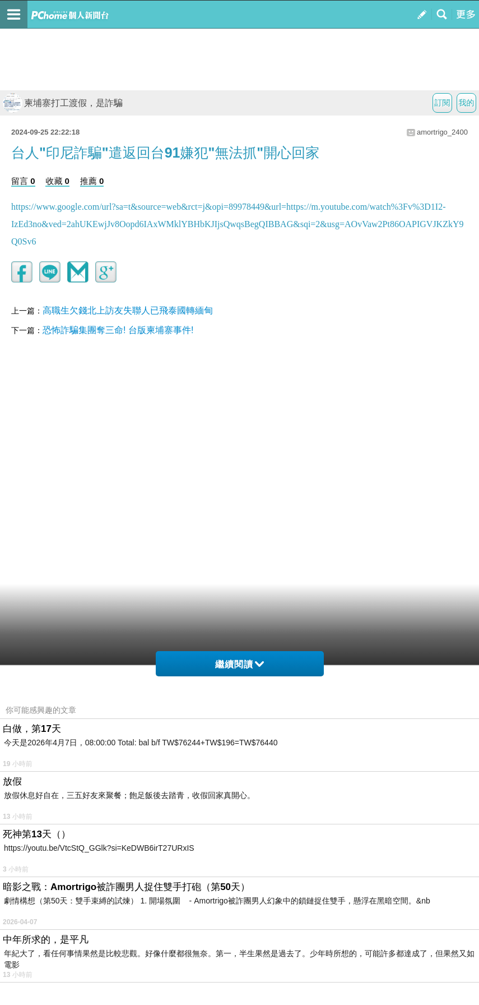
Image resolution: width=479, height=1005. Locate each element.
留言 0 (23, 181)
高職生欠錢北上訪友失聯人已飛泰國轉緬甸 (128, 310)
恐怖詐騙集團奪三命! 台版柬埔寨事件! (118, 330)
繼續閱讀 (239, 664)
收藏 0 (57, 181)
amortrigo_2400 (442, 132)
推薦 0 (92, 181)
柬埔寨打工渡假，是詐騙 (63, 103)
